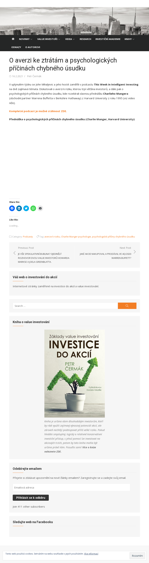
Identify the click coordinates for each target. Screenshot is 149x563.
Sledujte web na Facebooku (33, 522)
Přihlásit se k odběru (30, 498)
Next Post (104, 253)
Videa (68, 39)
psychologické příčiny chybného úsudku (113, 236)
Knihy (128, 39)
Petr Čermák (34, 76)
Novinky (24, 39)
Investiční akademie (107, 39)
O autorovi (32, 47)
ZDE (58, 451)
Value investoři (47, 39)
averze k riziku (52, 236)
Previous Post (44, 255)
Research (85, 39)
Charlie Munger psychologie (76, 236)
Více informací (91, 553)
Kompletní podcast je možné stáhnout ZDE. (38, 111)
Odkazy (16, 47)
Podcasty (28, 236)
